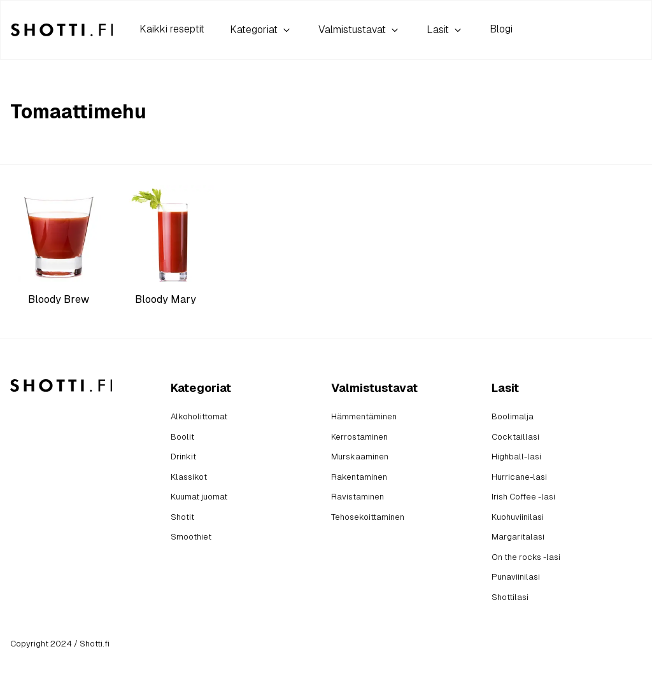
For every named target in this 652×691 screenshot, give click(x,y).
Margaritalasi (518, 536)
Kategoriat (261, 30)
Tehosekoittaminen (367, 517)
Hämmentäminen (364, 416)
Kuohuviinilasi (518, 517)
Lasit (445, 30)
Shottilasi (510, 597)
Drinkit (183, 456)
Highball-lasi (516, 456)
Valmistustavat (359, 30)
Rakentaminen (359, 477)
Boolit (182, 437)
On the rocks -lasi (526, 557)
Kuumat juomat (199, 496)
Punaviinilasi (516, 577)
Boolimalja (513, 416)
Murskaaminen (359, 456)
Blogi (501, 29)
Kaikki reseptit (171, 29)
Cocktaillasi (515, 437)
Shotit (182, 517)
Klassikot (189, 477)
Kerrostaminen (359, 437)
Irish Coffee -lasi (523, 496)
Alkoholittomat (199, 416)
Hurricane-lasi (519, 477)
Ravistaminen (357, 496)
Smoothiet (191, 536)
